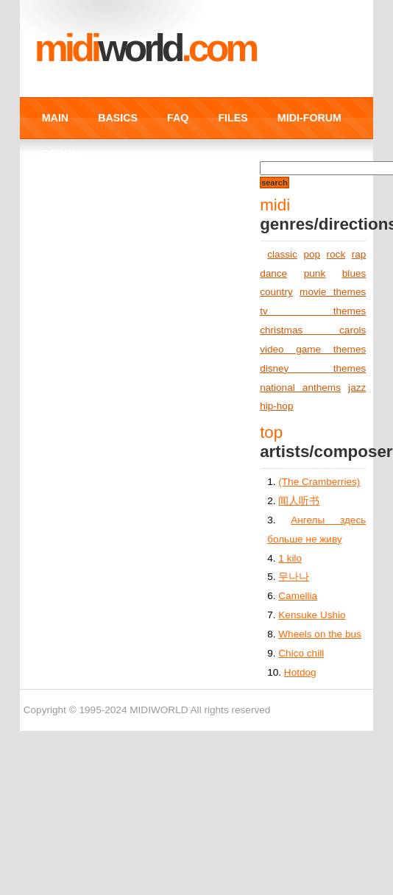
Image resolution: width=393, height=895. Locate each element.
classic (282, 254)
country (276, 291)
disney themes (313, 368)
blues (354, 273)
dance (273, 273)
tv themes (313, 310)
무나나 (293, 576)
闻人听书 (298, 500)
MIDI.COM (145, 47)
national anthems (300, 387)
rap (359, 254)
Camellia (297, 595)
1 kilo (290, 558)
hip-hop (276, 405)
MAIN (55, 118)
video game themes (313, 349)
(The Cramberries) (319, 481)
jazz (357, 387)
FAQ (177, 118)
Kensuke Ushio (311, 614)
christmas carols (313, 330)
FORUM (61, 154)
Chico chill (301, 653)
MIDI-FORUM (309, 118)
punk (314, 273)
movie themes (333, 291)
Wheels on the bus (319, 634)
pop (311, 254)
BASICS (118, 118)
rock (336, 254)
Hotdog (300, 672)
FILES (232, 118)
